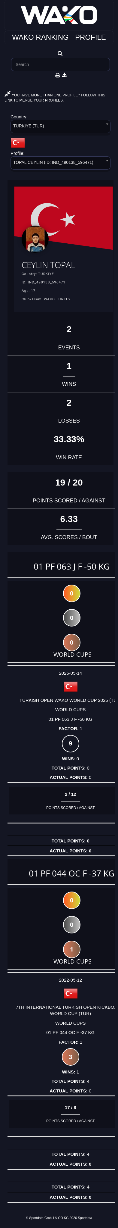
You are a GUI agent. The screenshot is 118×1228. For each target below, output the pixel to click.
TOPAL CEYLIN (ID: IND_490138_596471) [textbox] (53, 162)
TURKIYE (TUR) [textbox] (28, 125)
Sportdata (85, 1218)
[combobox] (60, 127)
